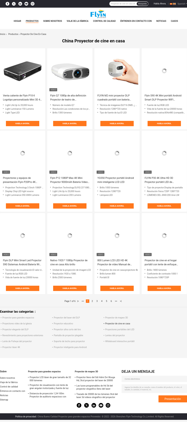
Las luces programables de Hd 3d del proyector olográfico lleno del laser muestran (94, 387)
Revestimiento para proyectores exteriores (22, 335)
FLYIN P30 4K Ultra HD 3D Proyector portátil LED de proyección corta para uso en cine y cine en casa (164, 180)
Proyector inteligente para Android (70, 347)
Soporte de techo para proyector (69, 341)
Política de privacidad (25, 416)
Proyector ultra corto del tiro (67, 329)
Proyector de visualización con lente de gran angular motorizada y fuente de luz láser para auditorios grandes (49, 387)
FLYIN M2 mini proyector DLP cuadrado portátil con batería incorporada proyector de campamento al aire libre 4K (113, 98)
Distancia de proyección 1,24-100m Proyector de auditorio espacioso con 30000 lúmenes (48, 395)
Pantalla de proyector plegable (68, 335)
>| (121, 301)
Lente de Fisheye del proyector (17, 341)
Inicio (2, 34)
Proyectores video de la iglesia (17, 323)
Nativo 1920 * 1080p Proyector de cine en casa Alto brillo (68, 262)
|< (78, 301)
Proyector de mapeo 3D (116, 317)
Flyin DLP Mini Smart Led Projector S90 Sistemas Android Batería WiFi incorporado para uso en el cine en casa (22, 263)
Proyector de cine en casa (117, 323)
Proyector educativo (63, 323)
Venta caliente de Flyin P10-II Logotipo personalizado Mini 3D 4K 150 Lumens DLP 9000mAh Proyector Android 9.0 (22, 98)
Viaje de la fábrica (77, 21)
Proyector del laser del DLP (67, 317)
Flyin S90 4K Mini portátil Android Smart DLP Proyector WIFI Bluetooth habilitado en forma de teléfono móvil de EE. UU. (163, 98)
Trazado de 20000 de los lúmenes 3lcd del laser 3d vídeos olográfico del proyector (97, 395)
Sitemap (4, 399)
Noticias (161, 21)
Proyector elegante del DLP (15, 329)
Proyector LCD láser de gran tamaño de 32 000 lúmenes (50, 379)
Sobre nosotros (52, 21)
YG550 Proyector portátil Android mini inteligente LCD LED (115, 180)
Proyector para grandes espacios (18, 317)
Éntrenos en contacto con (136, 21)
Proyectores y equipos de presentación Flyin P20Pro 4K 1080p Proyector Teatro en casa (20, 180)
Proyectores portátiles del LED (119, 329)
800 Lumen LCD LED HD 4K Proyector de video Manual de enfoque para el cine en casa (113, 263)
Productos (32, 21)
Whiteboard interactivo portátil (119, 341)
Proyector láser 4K (11, 347)
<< (83, 301)
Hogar (17, 21)
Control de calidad (104, 21)
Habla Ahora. (160, 3)
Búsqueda (142, 4)
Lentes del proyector (115, 335)
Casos (174, 21)
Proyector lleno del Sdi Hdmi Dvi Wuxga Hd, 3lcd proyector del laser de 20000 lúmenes (95, 379)
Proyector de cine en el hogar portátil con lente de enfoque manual (161, 263)
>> (116, 301)
